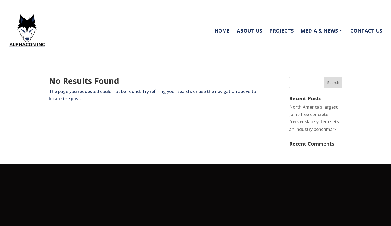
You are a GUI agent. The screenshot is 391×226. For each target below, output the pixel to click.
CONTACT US (366, 31)
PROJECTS (281, 31)
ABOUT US (249, 31)
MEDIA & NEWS (319, 31)
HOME (222, 31)
